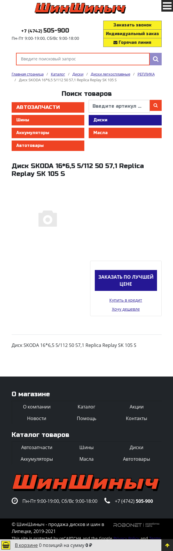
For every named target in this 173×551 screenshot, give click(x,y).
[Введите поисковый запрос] (83, 59)
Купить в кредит (125, 300)
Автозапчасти (38, 107)
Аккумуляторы (32, 132)
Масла (100, 132)
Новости (36, 418)
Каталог (86, 407)
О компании (37, 407)
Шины (22, 120)
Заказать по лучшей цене (126, 280)
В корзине (26, 545)
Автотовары (30, 145)
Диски (100, 120)
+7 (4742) (45, 31)
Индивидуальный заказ (132, 33)
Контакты (136, 418)
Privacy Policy (126, 538)
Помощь (86, 418)
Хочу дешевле (126, 309)
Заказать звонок (132, 25)
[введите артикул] (119, 106)
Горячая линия (132, 42)
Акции (137, 407)
